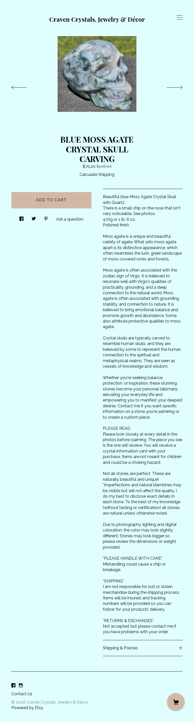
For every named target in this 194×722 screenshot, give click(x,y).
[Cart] (176, 702)
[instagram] (21, 685)
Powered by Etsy (27, 707)
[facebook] (13, 685)
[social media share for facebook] (21, 217)
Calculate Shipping (97, 174)
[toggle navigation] (180, 17)
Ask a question (69, 219)
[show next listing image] (170, 86)
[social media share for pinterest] (46, 217)
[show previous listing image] (24, 86)
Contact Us (21, 693)
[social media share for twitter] (34, 217)
